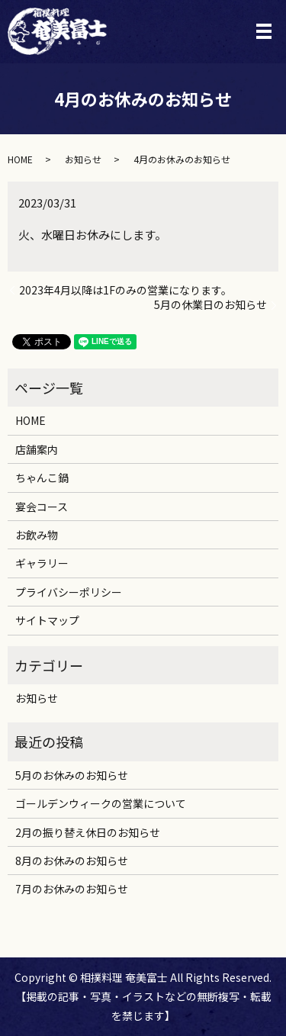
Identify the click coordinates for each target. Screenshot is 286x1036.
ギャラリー (42, 563)
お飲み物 (36, 534)
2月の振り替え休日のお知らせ (87, 832)
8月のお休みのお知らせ (71, 860)
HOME (20, 159)
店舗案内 (36, 449)
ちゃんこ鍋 (42, 477)
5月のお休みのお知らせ (71, 775)
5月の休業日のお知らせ (210, 305)
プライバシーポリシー (68, 592)
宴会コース (41, 506)
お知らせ (83, 159)
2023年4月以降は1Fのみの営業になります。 (125, 290)
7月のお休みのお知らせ (71, 888)
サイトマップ (47, 620)
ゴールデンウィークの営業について (100, 803)
